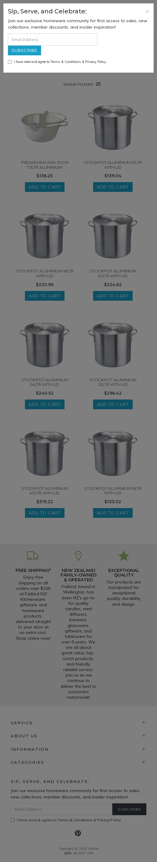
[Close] (147, 11)
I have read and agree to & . (57, 62)
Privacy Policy (95, 62)
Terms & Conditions (66, 62)
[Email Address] (52, 39)
